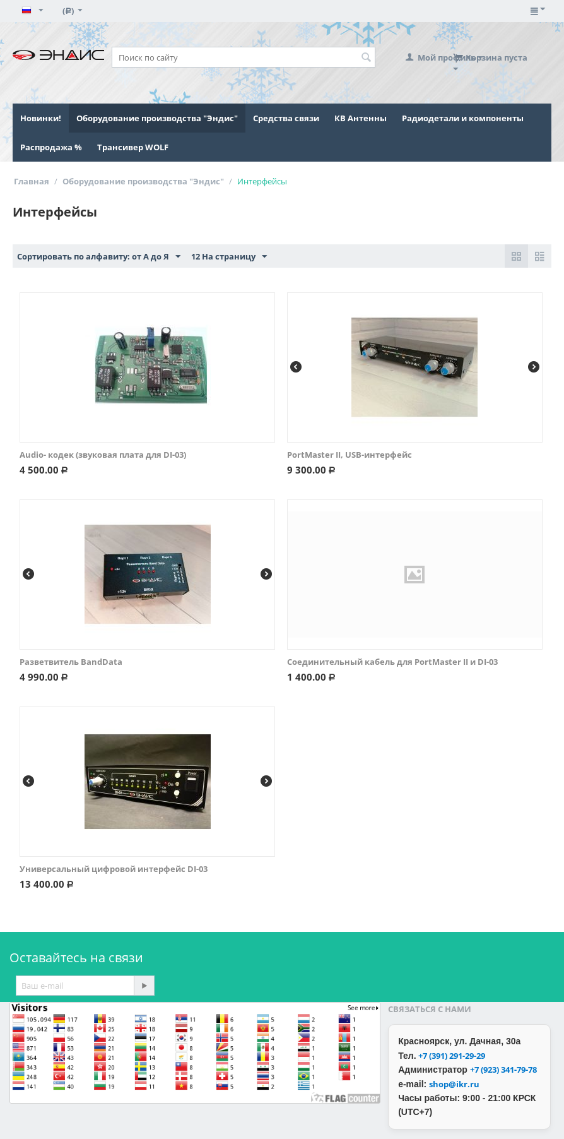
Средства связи (286, 118)
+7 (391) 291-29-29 (451, 1055)
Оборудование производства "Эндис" (157, 118)
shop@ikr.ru (454, 1084)
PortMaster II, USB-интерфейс (349, 454)
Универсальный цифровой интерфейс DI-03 (114, 868)
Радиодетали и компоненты (463, 118)
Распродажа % (51, 147)
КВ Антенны (360, 118)
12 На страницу (229, 257)
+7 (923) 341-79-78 (503, 1069)
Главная (31, 181)
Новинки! (40, 118)
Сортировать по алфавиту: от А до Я (98, 257)
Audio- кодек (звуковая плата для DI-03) (103, 454)
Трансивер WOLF (132, 147)
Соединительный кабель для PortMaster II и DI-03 (392, 661)
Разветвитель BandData (71, 661)
